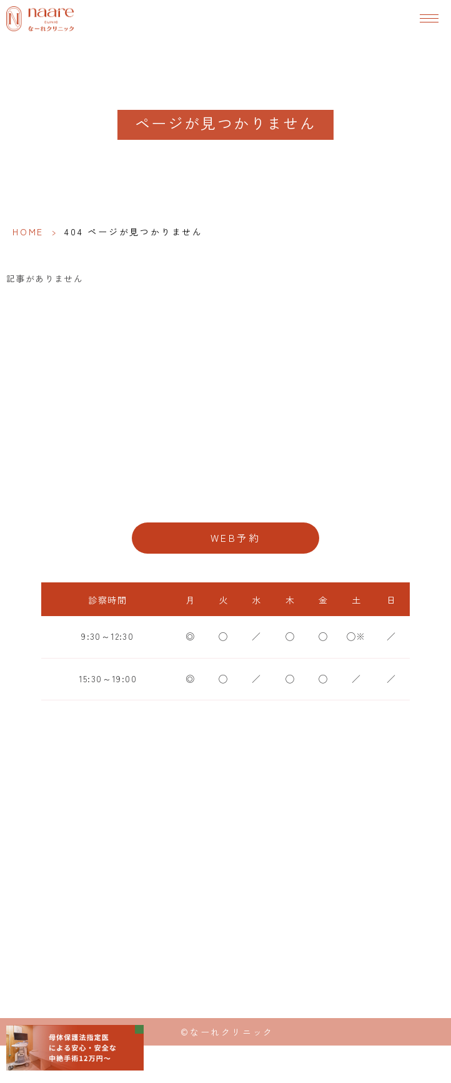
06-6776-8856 (225, 497)
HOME (28, 231)
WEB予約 (235, 538)
